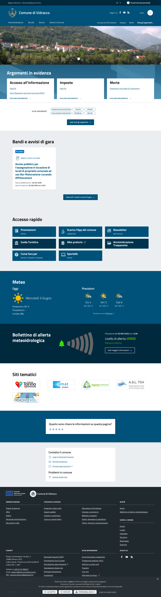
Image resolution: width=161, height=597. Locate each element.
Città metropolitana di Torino (31, 3)
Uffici (8, 512)
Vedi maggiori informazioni (120, 350)
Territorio (123, 537)
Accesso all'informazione (106, 22)
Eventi (122, 526)
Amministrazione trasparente (93, 557)
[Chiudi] (157, 579)
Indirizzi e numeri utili (90, 564)
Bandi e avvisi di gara (30, 158)
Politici (8, 515)
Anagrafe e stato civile (52, 508)
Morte (131, 22)
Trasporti (85, 568)
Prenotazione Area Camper (54, 560)
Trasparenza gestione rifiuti (92, 560)
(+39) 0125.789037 (21, 569)
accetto (50, 591)
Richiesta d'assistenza (52, 571)
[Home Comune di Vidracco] (29, 12)
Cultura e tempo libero (52, 519)
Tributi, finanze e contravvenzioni (95, 523)
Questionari (48, 575)
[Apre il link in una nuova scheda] (26, 385)
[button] (150, 12)
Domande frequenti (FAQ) (54, 557)
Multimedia (124, 541)
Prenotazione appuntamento (56, 564)
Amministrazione (15, 22)
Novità (31, 22)
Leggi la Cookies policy (107, 592)
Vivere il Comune (56, 22)
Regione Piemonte (14, 3)
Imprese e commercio (90, 512)
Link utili (85, 571)
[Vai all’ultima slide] (3, 47)
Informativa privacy (89, 575)
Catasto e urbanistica (52, 515)
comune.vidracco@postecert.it (21, 574)
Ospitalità (123, 533)
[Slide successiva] (157, 47)
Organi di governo (13, 508)
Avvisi (122, 508)
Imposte (123, 22)
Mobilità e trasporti (89, 515)
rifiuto (66, 591)
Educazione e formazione (91, 508)
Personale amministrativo (16, 519)
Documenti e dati (12, 523)
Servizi (42, 22)
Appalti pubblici (50, 512)
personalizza (86, 591)
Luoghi (122, 530)
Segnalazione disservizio (53, 568)
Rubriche (123, 544)
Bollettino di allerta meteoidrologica (134, 512)
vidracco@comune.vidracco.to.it (23, 572)
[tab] (78, 59)
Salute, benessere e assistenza (94, 519)
